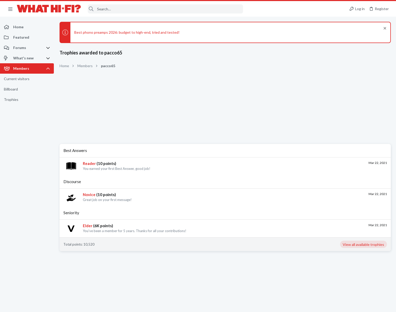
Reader (89, 163)
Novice (89, 194)
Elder (87, 225)
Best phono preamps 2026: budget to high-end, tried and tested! (127, 32)
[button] (10, 8)
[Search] (165, 8)
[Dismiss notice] (384, 29)
